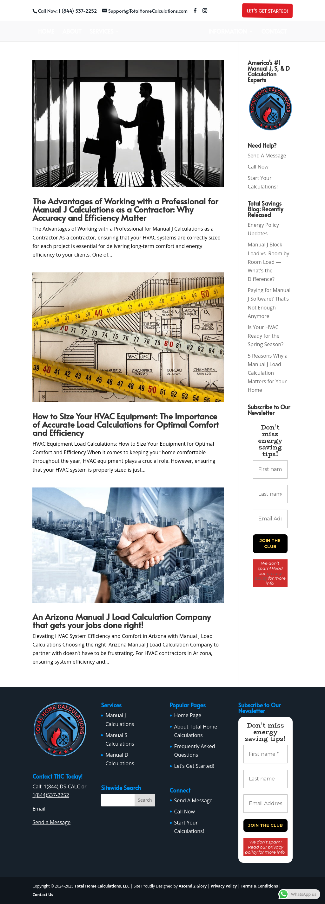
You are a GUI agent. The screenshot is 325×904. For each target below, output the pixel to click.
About (72, 32)
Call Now (258, 166)
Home (46, 32)
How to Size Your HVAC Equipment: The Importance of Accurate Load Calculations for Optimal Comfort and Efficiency (125, 424)
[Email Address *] (270, 519)
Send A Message (267, 155)
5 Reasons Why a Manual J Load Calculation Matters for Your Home (268, 373)
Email (38, 808)
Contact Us (42, 894)
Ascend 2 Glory (193, 886)
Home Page (188, 715)
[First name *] (270, 469)
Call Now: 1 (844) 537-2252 (67, 10)
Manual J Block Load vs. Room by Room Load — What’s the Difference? (268, 262)
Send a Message (51, 822)
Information (227, 32)
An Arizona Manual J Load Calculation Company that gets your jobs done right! (121, 620)
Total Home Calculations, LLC (102, 886)
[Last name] (270, 494)
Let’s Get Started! (266, 10)
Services (102, 32)
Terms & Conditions (259, 886)
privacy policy (268, 576)
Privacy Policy (224, 886)
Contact (274, 32)
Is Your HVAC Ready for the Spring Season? (265, 336)
